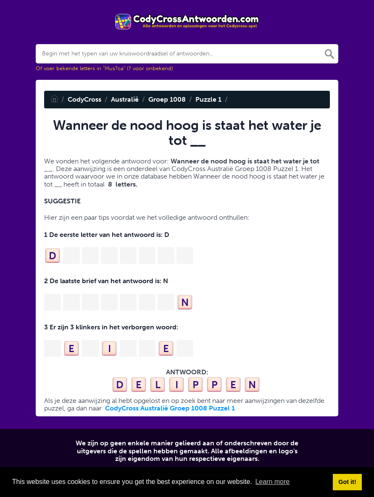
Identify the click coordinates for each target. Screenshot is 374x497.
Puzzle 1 (208, 99)
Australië (125, 99)
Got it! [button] (347, 482)
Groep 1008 (167, 99)
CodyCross (84, 99)
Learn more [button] (272, 481)
